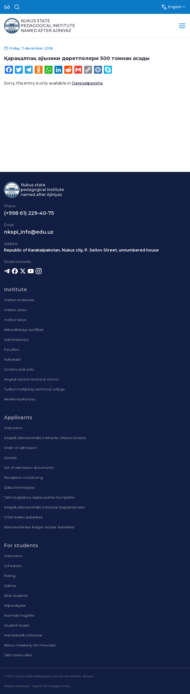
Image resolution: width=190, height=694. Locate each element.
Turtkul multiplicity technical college (34, 389)
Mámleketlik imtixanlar (23, 635)
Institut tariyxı (15, 319)
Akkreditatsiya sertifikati (24, 329)
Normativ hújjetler (19, 615)
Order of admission (20, 447)
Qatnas (10, 585)
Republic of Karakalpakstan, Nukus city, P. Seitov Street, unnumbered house (81, 250)
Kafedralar (12, 359)
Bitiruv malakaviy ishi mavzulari (30, 645)
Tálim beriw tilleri (18, 655)
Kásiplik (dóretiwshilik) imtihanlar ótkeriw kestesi (45, 438)
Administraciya (16, 339)
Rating (9, 575)
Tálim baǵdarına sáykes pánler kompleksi (39, 497)
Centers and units (19, 369)
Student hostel (16, 625)
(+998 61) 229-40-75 (29, 213)
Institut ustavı (15, 310)
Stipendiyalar (15, 605)
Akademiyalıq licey (19, 399)
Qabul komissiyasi (19, 487)
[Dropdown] (7, 7)
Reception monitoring (23, 477)
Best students (16, 595)
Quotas (10, 457)
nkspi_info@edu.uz (28, 232)
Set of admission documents (29, 467)
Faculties (11, 349)
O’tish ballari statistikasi (23, 517)
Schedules (13, 566)
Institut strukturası (19, 300)
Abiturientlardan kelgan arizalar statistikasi (39, 527)
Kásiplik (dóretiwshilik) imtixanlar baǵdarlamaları (44, 507)
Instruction (13, 428)
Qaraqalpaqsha (87, 83)
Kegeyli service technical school (31, 379)
